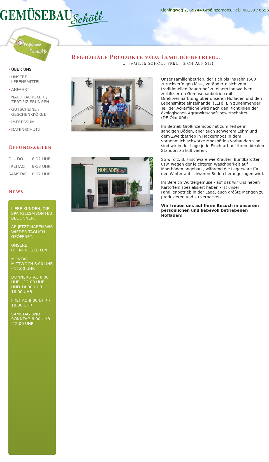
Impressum (22, 122)
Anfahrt (20, 89)
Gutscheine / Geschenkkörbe (28, 111)
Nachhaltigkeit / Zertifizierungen (30, 99)
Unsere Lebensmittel (25, 79)
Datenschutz (25, 129)
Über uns (21, 69)
